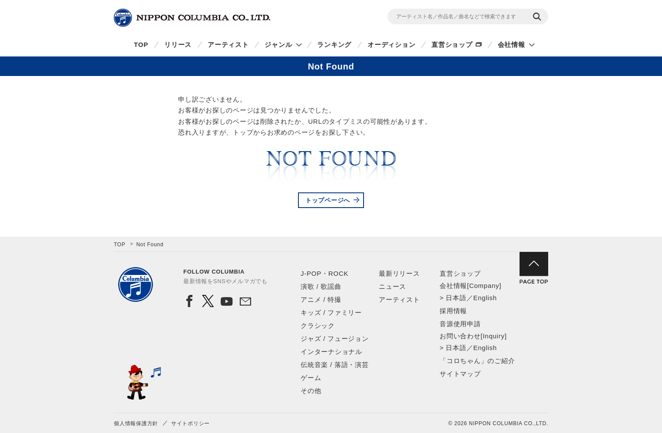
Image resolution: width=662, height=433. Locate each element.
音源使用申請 (460, 323)
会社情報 (511, 44)
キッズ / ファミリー (331, 312)
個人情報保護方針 (136, 423)
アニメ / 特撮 (321, 299)
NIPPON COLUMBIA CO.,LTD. (192, 18)
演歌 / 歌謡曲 (321, 286)
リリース (178, 44)
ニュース (392, 286)
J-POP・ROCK (324, 273)
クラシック (318, 325)
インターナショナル (331, 351)
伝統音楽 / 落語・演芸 (335, 364)
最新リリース (399, 273)
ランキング (334, 44)
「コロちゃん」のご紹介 (477, 360)
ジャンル (278, 44)
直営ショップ (452, 44)
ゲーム (311, 377)
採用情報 (453, 310)
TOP (141, 44)
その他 (311, 390)
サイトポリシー (190, 423)
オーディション (391, 44)
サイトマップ (460, 373)
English (484, 297)
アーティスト (228, 44)
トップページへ (327, 200)
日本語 (456, 297)
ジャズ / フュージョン (335, 338)
